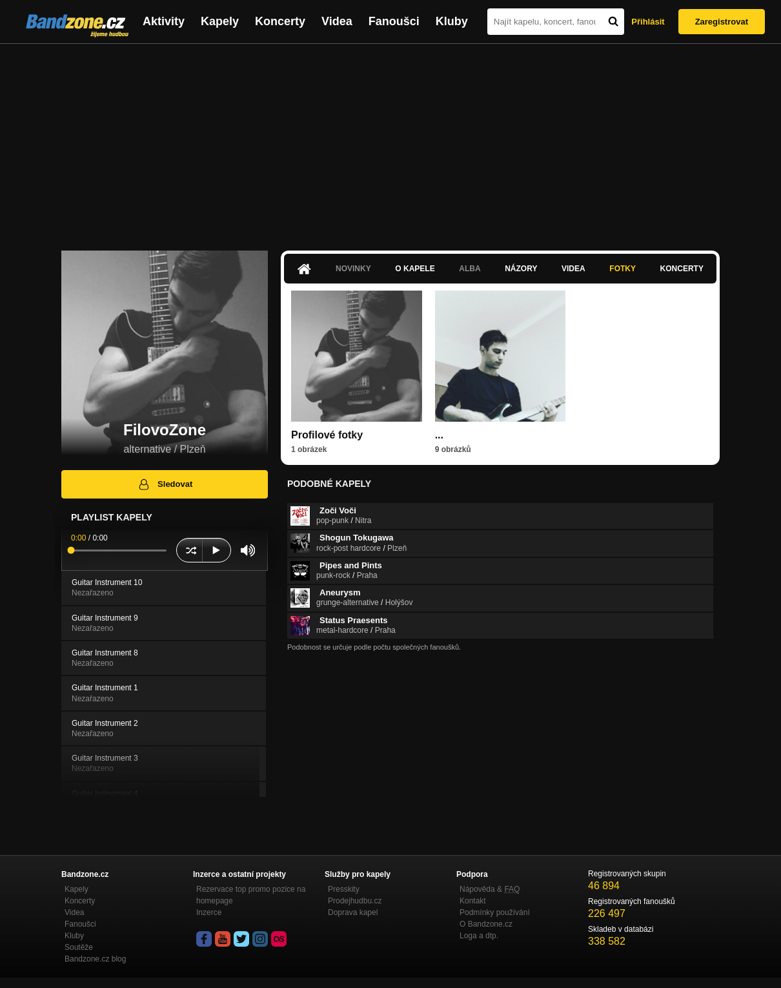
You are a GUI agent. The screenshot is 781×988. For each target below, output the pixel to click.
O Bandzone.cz (486, 924)
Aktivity (164, 21)
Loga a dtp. (479, 935)
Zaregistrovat (721, 21)
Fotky (622, 268)
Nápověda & (490, 889)
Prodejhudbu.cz (354, 900)
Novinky (353, 268)
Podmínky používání (495, 912)
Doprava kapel (353, 912)
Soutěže (79, 947)
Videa (336, 21)
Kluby (452, 21)
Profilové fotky (327, 434)
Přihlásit (647, 21)
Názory (521, 268)
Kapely (220, 21)
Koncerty (280, 21)
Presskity (344, 889)
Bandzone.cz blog (95, 958)
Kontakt (473, 900)
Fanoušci (394, 21)
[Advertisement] (390, 140)
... (439, 434)
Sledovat (165, 484)
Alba (469, 268)
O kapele (414, 268)
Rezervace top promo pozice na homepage (250, 895)
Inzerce (208, 912)
